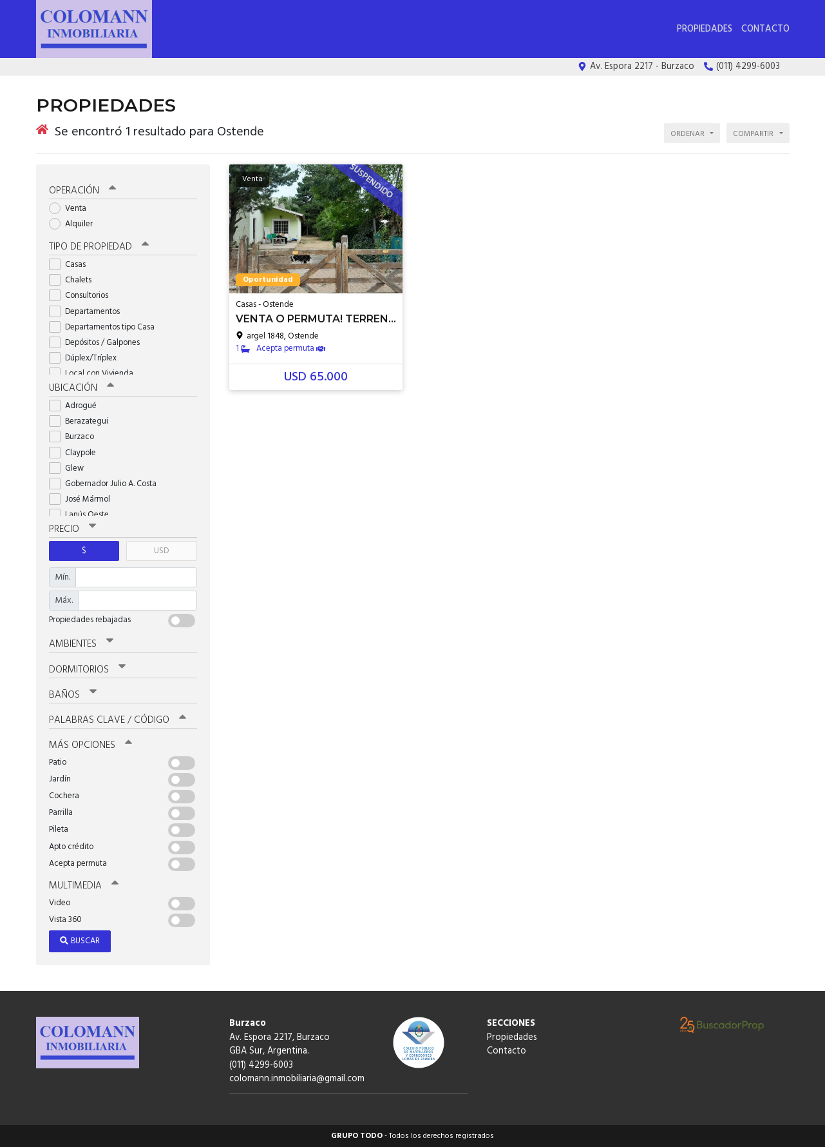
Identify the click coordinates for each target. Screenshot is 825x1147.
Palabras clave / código (117, 720)
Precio (72, 529)
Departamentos (88, 312)
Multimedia (84, 886)
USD (161, 551)
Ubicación (81, 388)
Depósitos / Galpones (98, 343)
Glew (70, 468)
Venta (72, 208)
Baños (73, 695)
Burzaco (75, 437)
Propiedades (704, 29)
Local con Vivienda (95, 374)
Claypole (76, 453)
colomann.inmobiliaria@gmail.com (297, 1079)
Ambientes (81, 644)
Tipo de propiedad (99, 247)
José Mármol (84, 499)
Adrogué (77, 406)
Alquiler (75, 224)
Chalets (74, 280)
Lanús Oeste (83, 515)
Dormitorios (87, 670)
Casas (71, 265)
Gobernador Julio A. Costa (107, 484)
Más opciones (90, 745)
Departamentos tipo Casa (106, 327)
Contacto (765, 29)
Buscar (80, 941)
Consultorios (83, 295)
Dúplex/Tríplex (87, 358)
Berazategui (83, 421)
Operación (82, 191)
